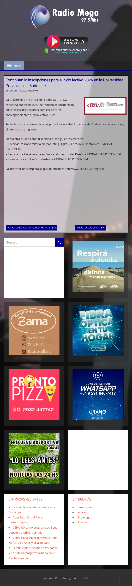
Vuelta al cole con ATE (89, 227)
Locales (82, 512)
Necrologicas (85, 517)
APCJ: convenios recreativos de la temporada (34, 227)
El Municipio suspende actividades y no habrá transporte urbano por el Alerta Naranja (33, 553)
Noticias (82, 522)
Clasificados (84, 507)
